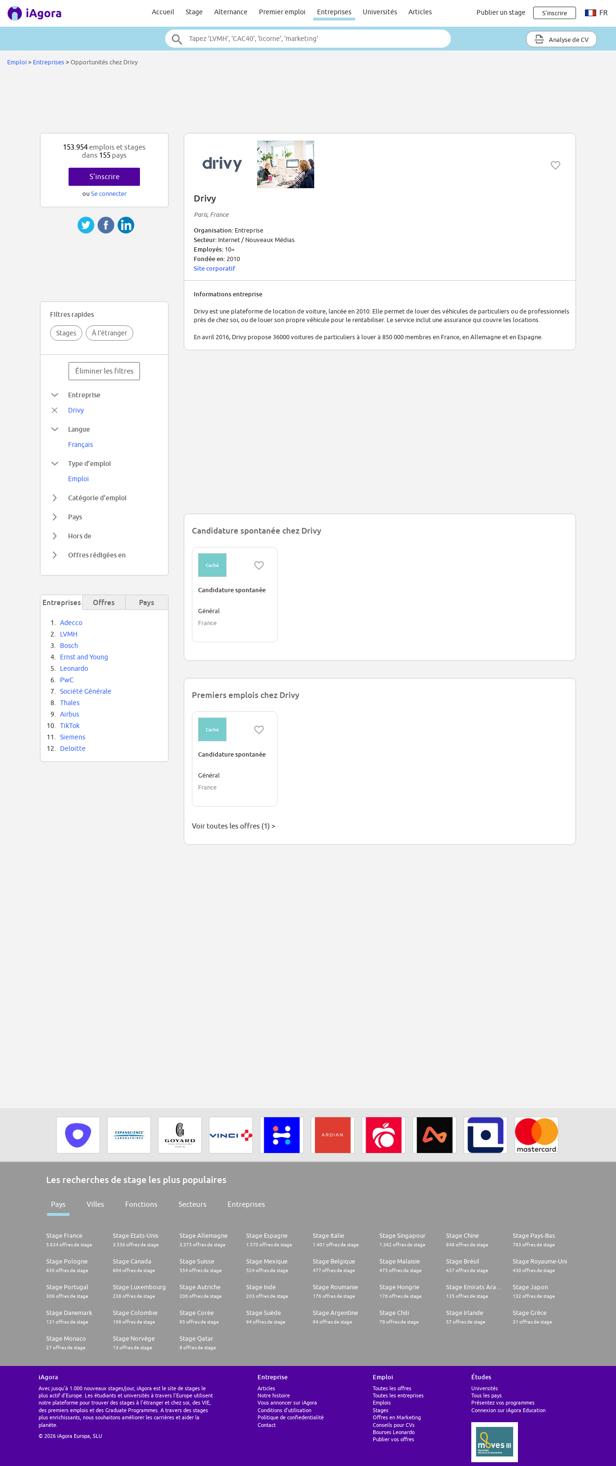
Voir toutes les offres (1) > (233, 826)
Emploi (17, 62)
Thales (69, 703)
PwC (67, 680)
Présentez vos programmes (503, 1402)
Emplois (382, 1402)
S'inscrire (104, 176)
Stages (66, 333)
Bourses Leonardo (394, 1432)
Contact (267, 1425)
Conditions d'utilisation (284, 1410)
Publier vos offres (393, 1439)
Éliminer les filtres (104, 371)
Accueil (163, 12)
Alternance (231, 12)
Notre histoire (274, 1395)
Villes (95, 1204)
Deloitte (73, 748)
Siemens (72, 737)
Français (80, 444)
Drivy (76, 410)
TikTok (69, 725)
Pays (58, 1204)
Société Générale (85, 691)
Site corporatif (214, 268)
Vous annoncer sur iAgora (287, 1402)
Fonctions (141, 1204)
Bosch (69, 645)
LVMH (69, 634)
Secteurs (193, 1204)
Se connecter (109, 193)
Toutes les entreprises (398, 1395)
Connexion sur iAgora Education (508, 1410)
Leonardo (74, 668)
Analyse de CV (561, 39)
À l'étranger (109, 333)
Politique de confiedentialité (291, 1417)
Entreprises (334, 12)
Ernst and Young (84, 657)
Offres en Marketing (397, 1417)
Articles (420, 12)
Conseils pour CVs (394, 1425)
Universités (380, 12)
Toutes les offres (392, 1388)
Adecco (71, 623)
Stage (194, 12)
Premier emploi (282, 12)
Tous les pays (486, 1395)
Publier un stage (501, 12)
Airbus (69, 714)
